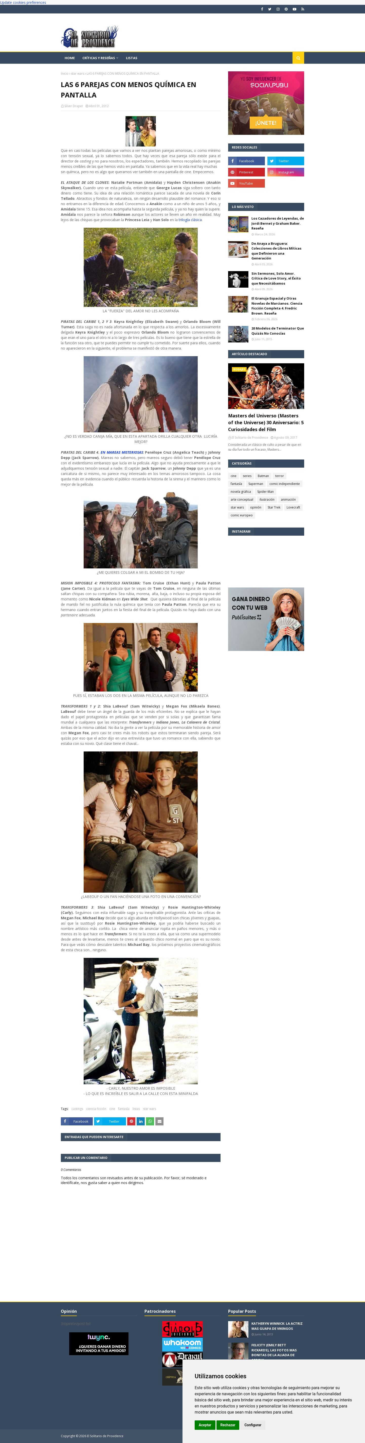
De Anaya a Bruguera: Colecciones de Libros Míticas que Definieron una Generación (276, 251)
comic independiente (284, 484)
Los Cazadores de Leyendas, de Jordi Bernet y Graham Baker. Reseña (277, 223)
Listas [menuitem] (131, 58)
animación (288, 499)
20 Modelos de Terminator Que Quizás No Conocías (277, 331)
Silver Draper (73, 106)
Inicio (64, 73)
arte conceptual (242, 499)
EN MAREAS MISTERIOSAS (122, 452)
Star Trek (274, 507)
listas (136, 1109)
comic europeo (242, 515)
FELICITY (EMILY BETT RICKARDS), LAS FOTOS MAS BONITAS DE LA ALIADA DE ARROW (274, 1352)
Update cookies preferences (23, 2)
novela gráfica (241, 491)
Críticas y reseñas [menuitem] (98, 58)
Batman (263, 476)
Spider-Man (265, 491)
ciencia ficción (96, 1109)
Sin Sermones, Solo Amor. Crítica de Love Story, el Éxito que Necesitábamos (276, 278)
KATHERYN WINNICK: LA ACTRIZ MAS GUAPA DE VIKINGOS (277, 1326)
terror (279, 476)
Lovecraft (293, 507)
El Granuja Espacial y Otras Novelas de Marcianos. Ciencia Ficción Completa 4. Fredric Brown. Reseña (276, 306)
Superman (255, 484)
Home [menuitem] (70, 58)
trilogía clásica (190, 219)
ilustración (267, 499)
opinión (255, 507)
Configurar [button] (252, 1425)
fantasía (124, 1109)
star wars (77, 73)
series (247, 476)
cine (112, 1109)
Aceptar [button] (205, 1425)
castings (77, 1109)
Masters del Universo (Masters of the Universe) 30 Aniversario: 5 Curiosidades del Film (266, 422)
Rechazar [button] (228, 1425)
